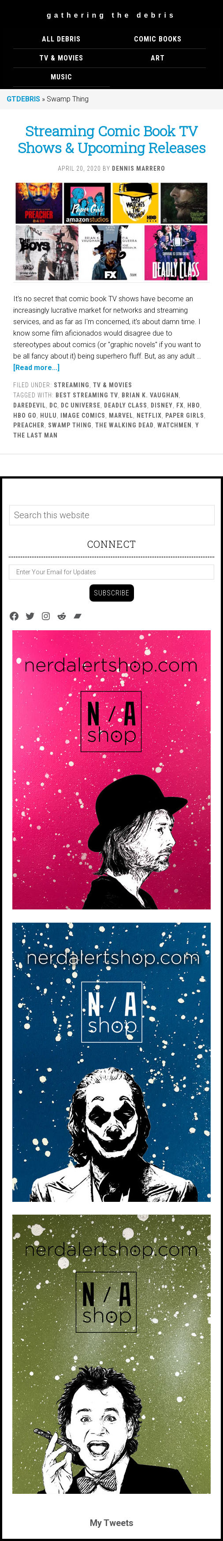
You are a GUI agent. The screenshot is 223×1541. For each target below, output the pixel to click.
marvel (121, 415)
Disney (162, 405)
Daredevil (29, 405)
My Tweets (112, 1523)
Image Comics (82, 415)
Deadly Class (125, 405)
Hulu (48, 415)
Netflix (149, 415)
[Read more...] (36, 367)
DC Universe (80, 405)
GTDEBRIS (23, 99)
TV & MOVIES (112, 385)
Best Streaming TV (87, 395)
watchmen (174, 425)
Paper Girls (184, 415)
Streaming (71, 385)
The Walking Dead (124, 425)
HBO (193, 405)
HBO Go (25, 415)
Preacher (29, 425)
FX (180, 405)
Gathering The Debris (111, 15)
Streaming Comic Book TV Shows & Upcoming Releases (112, 139)
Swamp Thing (70, 425)
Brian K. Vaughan (150, 395)
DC (53, 405)
